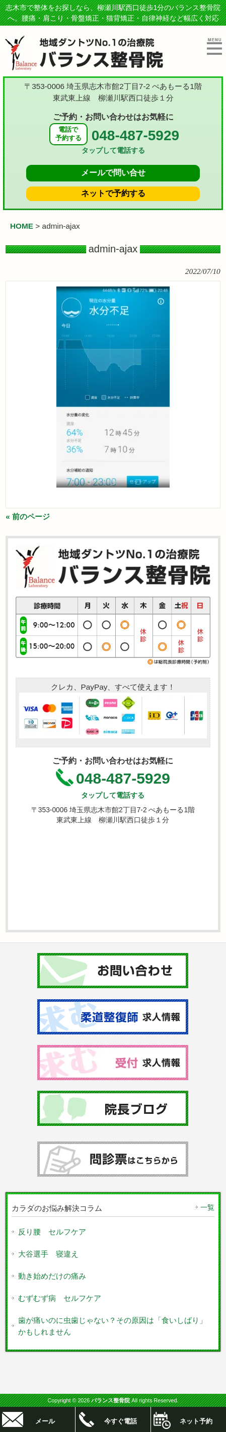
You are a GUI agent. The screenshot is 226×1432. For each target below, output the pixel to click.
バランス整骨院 (110, 1400)
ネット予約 (196, 1421)
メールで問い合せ (113, 172)
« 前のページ (28, 516)
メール (45, 1421)
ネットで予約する (113, 193)
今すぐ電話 (120, 1421)
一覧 (207, 1207)
